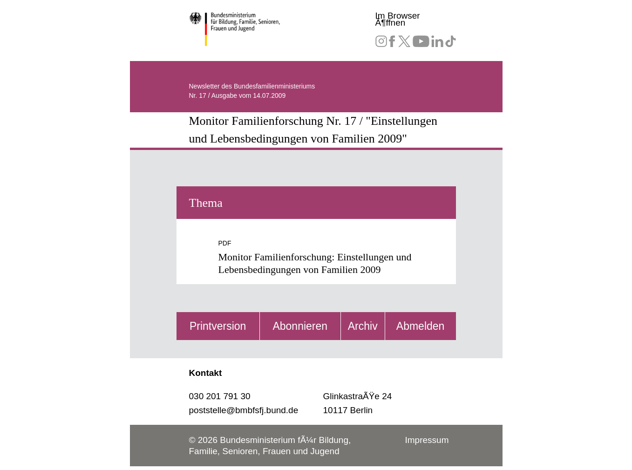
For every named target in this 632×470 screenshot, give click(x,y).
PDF (224, 243)
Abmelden (420, 326)
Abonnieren (299, 326)
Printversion (218, 326)
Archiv (363, 326)
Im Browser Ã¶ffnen (397, 19)
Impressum (427, 440)
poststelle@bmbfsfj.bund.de (244, 410)
